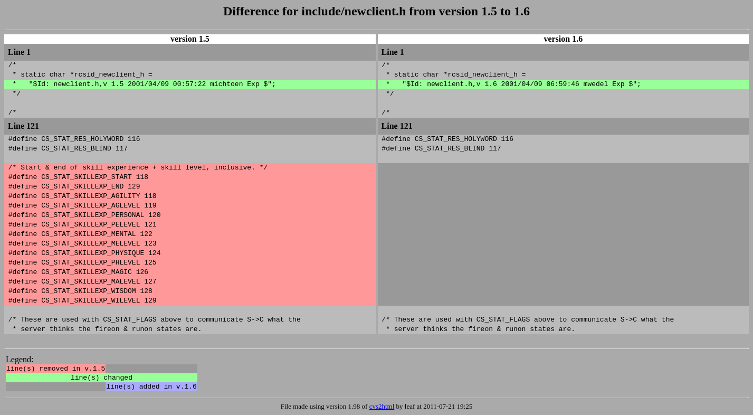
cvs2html (382, 406)
